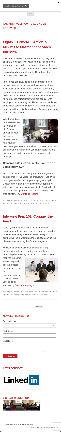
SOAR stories (43, 295)
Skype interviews (29, 203)
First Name (29, 331)
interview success (31, 295)
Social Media (33, 200)
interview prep (19, 295)
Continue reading (31, 194)
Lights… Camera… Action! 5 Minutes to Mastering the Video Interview (27, 47)
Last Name (8, 341)
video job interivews (43, 203)
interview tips (17, 203)
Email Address (29, 321)
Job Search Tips (35, 292)
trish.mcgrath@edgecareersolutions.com (44, 427)
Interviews (24, 200)
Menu (30, 13)
